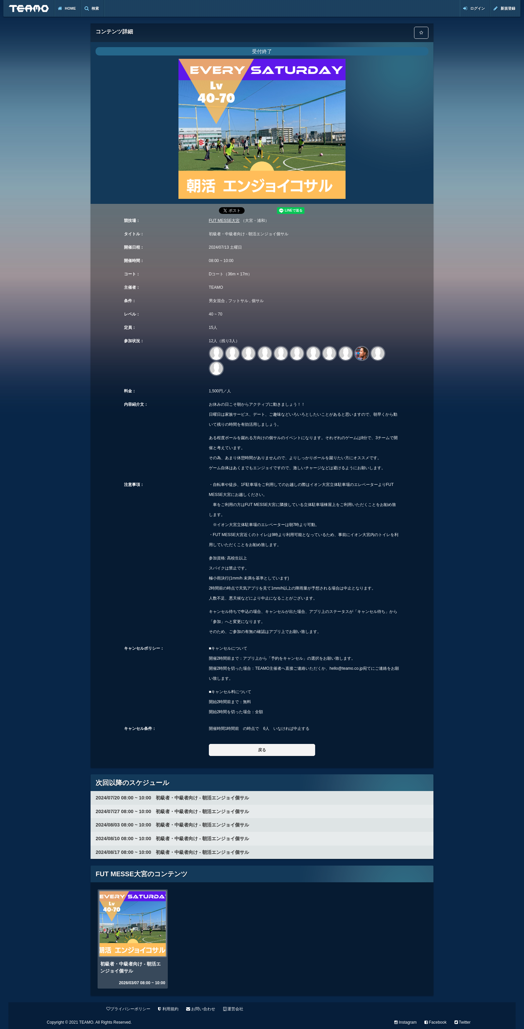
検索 (92, 8)
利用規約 (168, 1009)
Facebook (435, 1022)
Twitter (462, 1022)
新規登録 (504, 8)
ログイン (474, 8)
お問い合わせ (200, 1009)
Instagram (405, 1022)
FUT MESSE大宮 (224, 220)
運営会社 (233, 1009)
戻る (262, 750)
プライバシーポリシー (128, 1009)
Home (67, 8)
